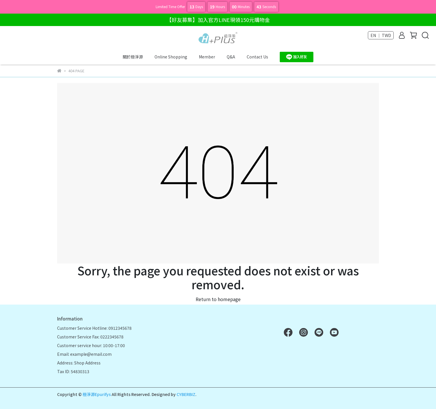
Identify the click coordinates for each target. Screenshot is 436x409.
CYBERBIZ (186, 394)
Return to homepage (218, 299)
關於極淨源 (133, 57)
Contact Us (257, 57)
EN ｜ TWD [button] (380, 35)
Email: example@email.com (84, 354)
